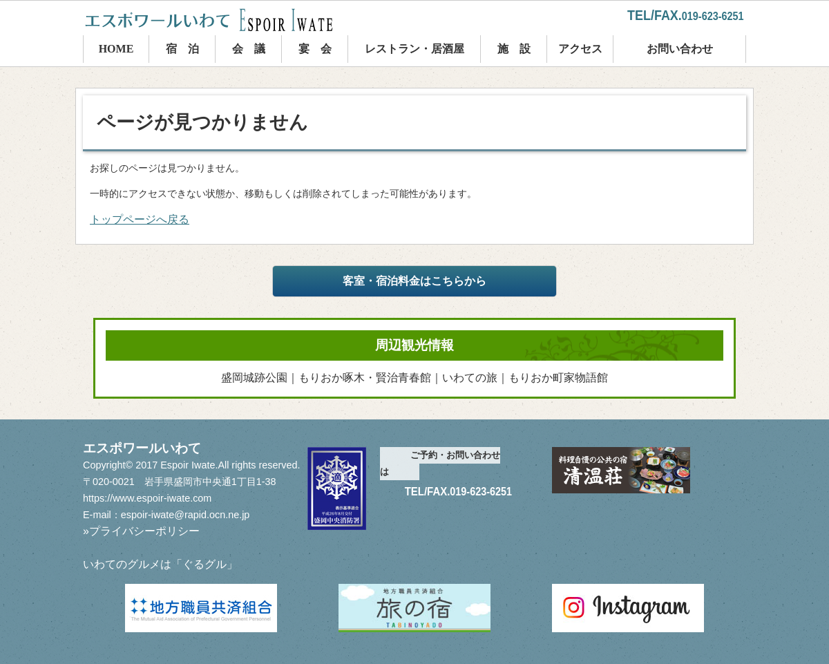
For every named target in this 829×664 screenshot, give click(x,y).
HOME (116, 49)
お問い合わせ (680, 49)
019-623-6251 (713, 16)
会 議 (248, 49)
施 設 (514, 49)
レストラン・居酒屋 (414, 49)
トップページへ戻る (139, 219)
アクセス (580, 49)
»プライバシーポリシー (141, 531)
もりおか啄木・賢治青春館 (364, 377)
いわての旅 (469, 377)
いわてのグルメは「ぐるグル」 (160, 564)
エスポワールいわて (221, 20)
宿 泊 (182, 49)
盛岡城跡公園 (254, 377)
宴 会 (315, 49)
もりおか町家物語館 (558, 377)
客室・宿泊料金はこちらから (414, 281)
